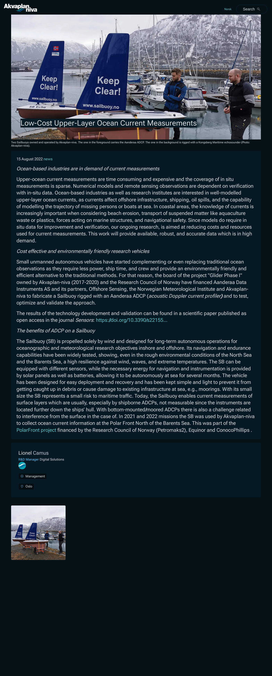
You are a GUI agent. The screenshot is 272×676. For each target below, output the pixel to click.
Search (251, 9)
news (48, 159)
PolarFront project (36, 430)
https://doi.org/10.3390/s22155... (131, 320)
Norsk (227, 9)
